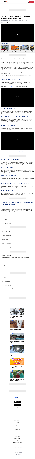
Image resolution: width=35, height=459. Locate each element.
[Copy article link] (7, 22)
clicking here (12, 86)
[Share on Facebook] (4, 22)
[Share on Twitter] (5, 22)
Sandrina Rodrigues (4, 20)
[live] (31, 2)
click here (26, 288)
